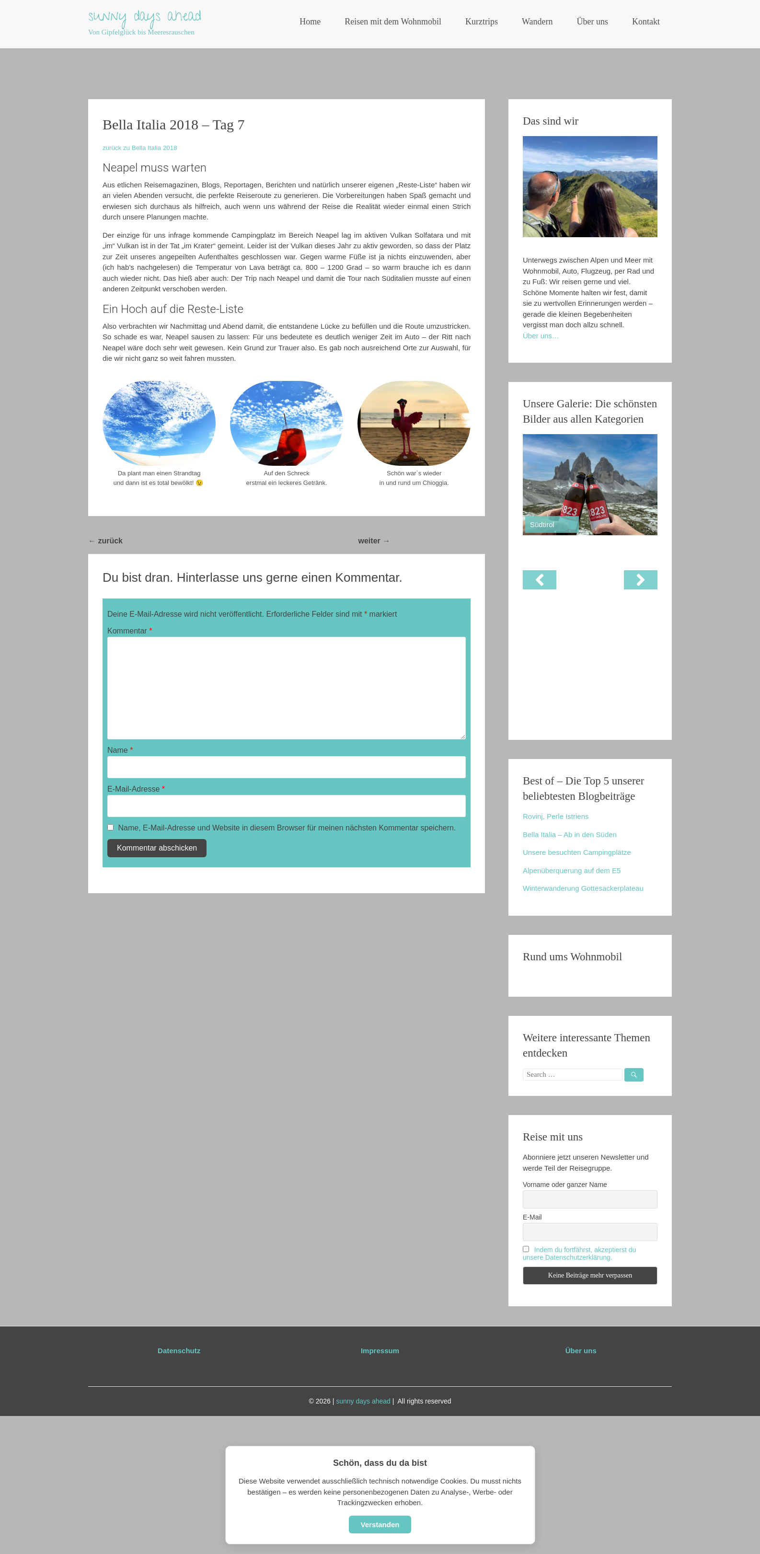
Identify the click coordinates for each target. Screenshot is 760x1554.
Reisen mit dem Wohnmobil (393, 21)
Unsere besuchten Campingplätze (577, 852)
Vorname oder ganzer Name (565, 1184)
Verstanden (380, 1524)
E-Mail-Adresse (136, 789)
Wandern (537, 21)
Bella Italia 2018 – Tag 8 (437, 541)
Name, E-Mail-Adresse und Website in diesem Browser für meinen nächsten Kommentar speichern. (287, 828)
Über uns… (541, 336)
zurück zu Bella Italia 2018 (140, 147)
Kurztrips (481, 21)
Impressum (380, 1351)
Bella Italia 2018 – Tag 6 (170, 541)
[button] (539, 579)
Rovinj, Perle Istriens (556, 816)
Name (120, 750)
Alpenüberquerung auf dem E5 (572, 870)
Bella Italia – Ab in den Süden (570, 834)
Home (310, 21)
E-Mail (532, 1217)
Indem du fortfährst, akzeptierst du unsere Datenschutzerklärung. (579, 1253)
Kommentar (129, 631)
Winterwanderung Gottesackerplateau (583, 888)
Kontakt (646, 21)
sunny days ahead (144, 17)
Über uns (593, 21)
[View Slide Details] (590, 484)
